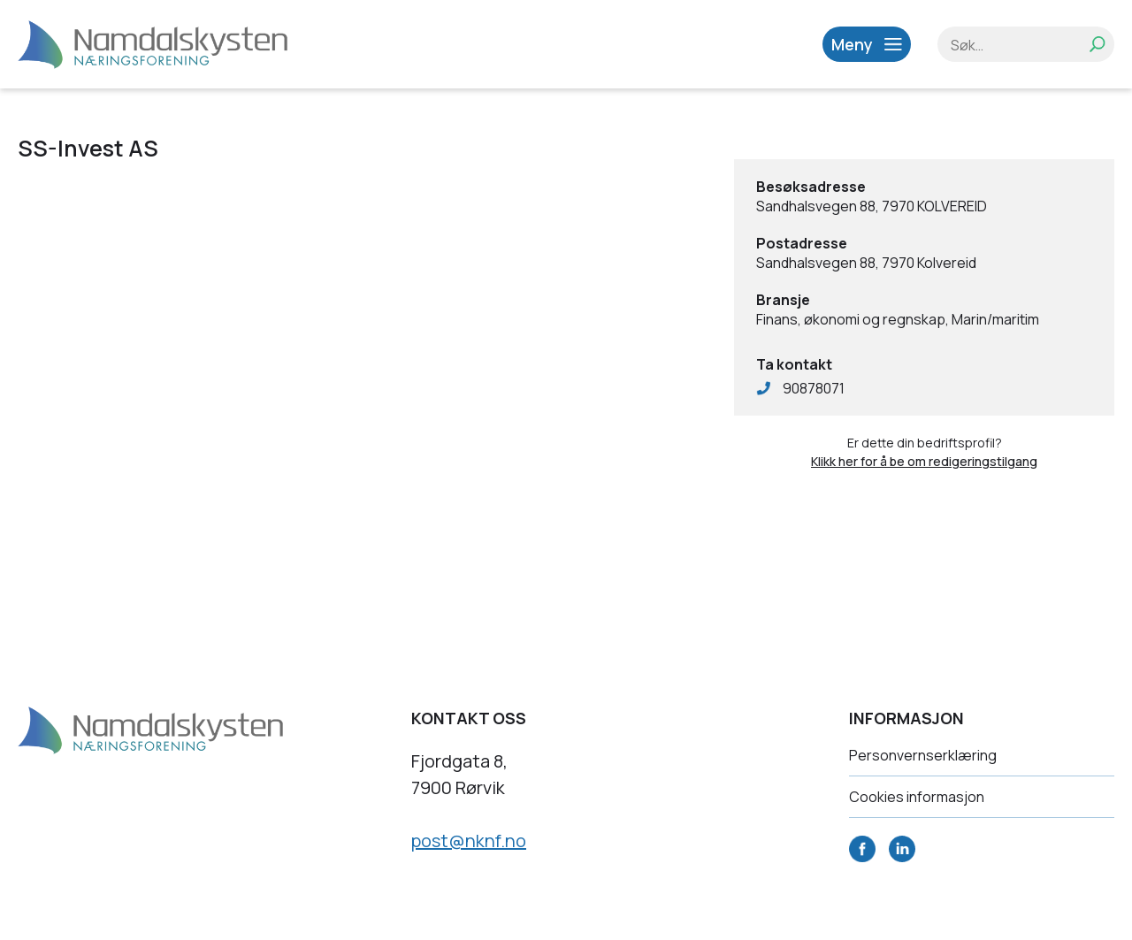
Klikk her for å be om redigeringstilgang (924, 461)
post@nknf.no (468, 840)
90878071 (814, 388)
